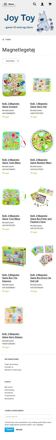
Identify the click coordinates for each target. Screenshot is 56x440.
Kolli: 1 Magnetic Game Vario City (38, 105)
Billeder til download (13, 370)
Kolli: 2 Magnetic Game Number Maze (41, 161)
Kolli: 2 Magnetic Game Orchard (10, 105)
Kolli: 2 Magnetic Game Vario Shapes (12, 335)
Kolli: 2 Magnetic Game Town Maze (11, 161)
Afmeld (19, 430)
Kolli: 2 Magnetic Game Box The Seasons (10, 278)
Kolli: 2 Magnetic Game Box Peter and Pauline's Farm (41, 219)
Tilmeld (9, 430)
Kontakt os (9, 367)
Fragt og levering (11, 364)
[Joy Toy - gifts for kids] (28, 21)
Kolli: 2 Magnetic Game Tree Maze (11, 217)
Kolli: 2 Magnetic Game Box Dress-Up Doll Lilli (40, 278)
